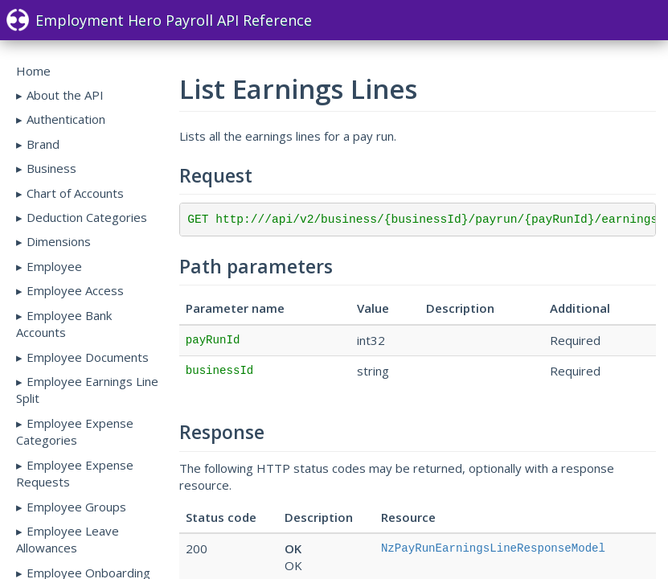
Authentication (66, 119)
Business (51, 168)
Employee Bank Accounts (64, 323)
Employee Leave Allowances (67, 539)
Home (33, 71)
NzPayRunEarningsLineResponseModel (493, 548)
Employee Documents (88, 357)
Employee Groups (76, 507)
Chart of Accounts (75, 193)
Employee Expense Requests (74, 473)
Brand (43, 144)
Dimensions (59, 241)
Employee (54, 266)
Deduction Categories (87, 217)
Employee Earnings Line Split (87, 389)
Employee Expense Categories (74, 431)
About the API (65, 95)
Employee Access (75, 290)
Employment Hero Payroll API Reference (159, 20)
